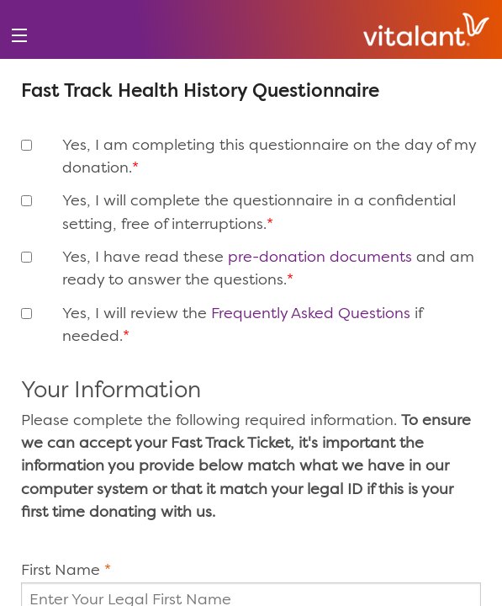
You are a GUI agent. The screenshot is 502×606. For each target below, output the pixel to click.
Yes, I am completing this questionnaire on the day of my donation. (269, 157)
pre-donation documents (320, 257)
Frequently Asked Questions (310, 314)
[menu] (19, 36)
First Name (60, 570)
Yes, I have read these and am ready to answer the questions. (268, 269)
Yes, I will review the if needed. (242, 325)
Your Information (111, 391)
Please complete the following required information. (246, 466)
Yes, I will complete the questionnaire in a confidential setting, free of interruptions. (259, 212)
